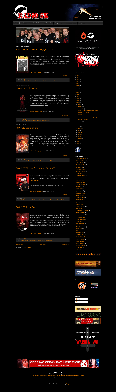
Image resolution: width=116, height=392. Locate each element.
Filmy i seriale (59, 23)
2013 (77, 102)
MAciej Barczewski (80, 236)
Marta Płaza (79, 188)
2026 (77, 75)
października (81, 109)
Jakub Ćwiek (79, 186)
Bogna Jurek (79, 215)
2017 (77, 94)
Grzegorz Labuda (80, 180)
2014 (77, 100)
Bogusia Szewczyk (80, 175)
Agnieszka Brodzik (80, 206)
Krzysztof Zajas (80, 232)
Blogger (68, 384)
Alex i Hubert (79, 208)
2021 (77, 85)
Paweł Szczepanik (80, 245)
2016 (77, 96)
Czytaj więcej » (65, 75)
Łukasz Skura (39, 80)
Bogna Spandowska (81, 195)
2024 (77, 79)
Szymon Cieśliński (54, 80)
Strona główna (42, 244)
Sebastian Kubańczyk (81, 166)
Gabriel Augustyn (80, 223)
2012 (77, 141)
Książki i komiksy (47, 23)
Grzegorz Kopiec (80, 225)
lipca (79, 126)
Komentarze (79, 302)
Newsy (51, 199)
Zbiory (51, 160)
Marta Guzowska (80, 241)
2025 (77, 77)
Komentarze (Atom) (26, 247)
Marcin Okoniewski (80, 238)
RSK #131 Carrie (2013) (26, 88)
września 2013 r (34, 180)
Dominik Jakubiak (80, 197)
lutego (79, 136)
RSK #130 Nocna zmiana (27, 128)
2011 (77, 143)
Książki (35, 160)
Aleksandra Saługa (80, 193)
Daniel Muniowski (80, 219)
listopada (80, 106)
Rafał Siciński (79, 168)
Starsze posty (65, 244)
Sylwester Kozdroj (80, 182)
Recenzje (39, 120)
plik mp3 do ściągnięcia (36, 72)
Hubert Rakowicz (80, 177)
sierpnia (80, 124)
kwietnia (80, 132)
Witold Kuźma (79, 204)
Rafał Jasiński (79, 173)
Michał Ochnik (79, 190)
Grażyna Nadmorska (81, 184)
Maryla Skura (79, 201)
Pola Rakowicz (79, 179)
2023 (77, 81)
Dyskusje (23, 120)
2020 (77, 88)
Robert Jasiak (79, 247)
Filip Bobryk (79, 221)
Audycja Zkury (23, 80)
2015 (77, 98)
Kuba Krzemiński (80, 234)
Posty (78, 299)
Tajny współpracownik (81, 249)
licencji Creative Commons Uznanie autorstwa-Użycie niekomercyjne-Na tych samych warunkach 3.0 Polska (58, 375)
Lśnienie (39, 240)
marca (79, 134)
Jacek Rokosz (79, 199)
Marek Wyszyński (80, 169)
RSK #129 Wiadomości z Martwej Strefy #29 (35, 168)
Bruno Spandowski (80, 217)
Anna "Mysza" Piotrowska (82, 210)
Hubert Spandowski (31, 80)
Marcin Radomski (80, 239)
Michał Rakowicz (46, 80)
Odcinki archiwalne (34, 23)
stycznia (80, 138)
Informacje (17, 23)
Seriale (55, 199)
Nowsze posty (19, 244)
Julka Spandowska (80, 227)
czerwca (80, 128)
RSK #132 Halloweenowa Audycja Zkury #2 (35, 49)
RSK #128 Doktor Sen (25, 207)
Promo (25, 23)
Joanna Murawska (80, 171)
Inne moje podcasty (70, 23)
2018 (77, 92)
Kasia (77, 230)
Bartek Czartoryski (80, 214)
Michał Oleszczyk (80, 243)
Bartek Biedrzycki (80, 212)
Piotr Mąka (78, 203)
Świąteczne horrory (84, 23)
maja (79, 130)
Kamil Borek (79, 228)
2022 (77, 83)
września (80, 121)
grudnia (80, 104)
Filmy (26, 120)
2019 (77, 90)
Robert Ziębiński (80, 191)
